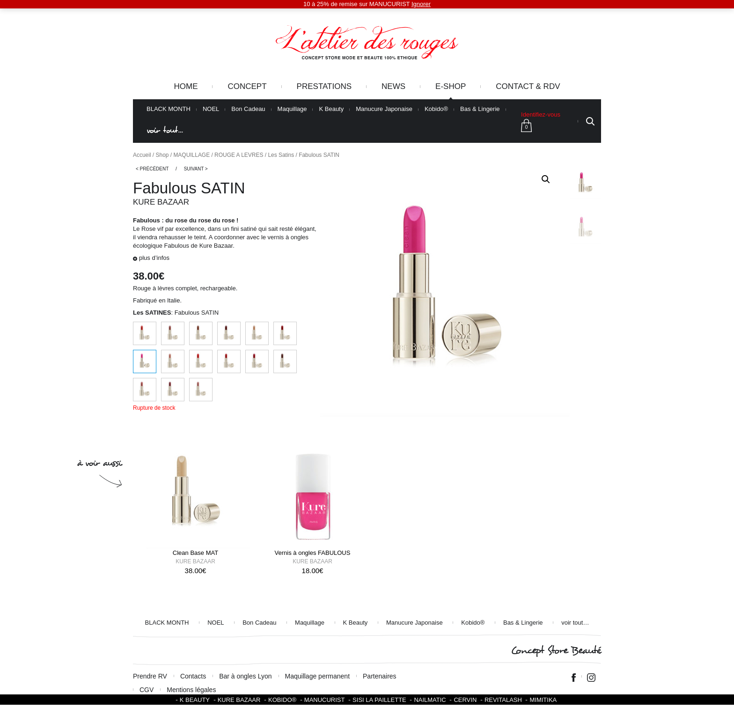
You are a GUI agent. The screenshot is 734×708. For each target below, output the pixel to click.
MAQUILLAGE (191, 155)
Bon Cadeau (248, 109)
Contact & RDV (528, 86)
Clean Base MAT (195, 552)
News (393, 86)
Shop (162, 155)
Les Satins (281, 155)
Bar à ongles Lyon (245, 676)
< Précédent (152, 168)
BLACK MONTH (169, 109)
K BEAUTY (195, 699)
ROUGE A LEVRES (238, 155)
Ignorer (421, 3)
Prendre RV (150, 676)
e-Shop (450, 86)
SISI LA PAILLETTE (379, 699)
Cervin (465, 699)
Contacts (193, 676)
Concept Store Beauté (556, 650)
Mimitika (543, 699)
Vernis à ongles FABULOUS (313, 552)
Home (186, 86)
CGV (146, 689)
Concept (247, 86)
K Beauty (331, 109)
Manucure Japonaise (384, 109)
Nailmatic (430, 699)
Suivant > (196, 168)
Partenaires (379, 676)
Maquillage (292, 109)
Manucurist (324, 699)
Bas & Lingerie (480, 109)
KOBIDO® (282, 699)
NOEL (211, 109)
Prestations (324, 86)
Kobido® (436, 109)
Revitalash (503, 699)
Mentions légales (191, 689)
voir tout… (165, 130)
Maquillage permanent (317, 676)
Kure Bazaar (161, 202)
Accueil (142, 155)
